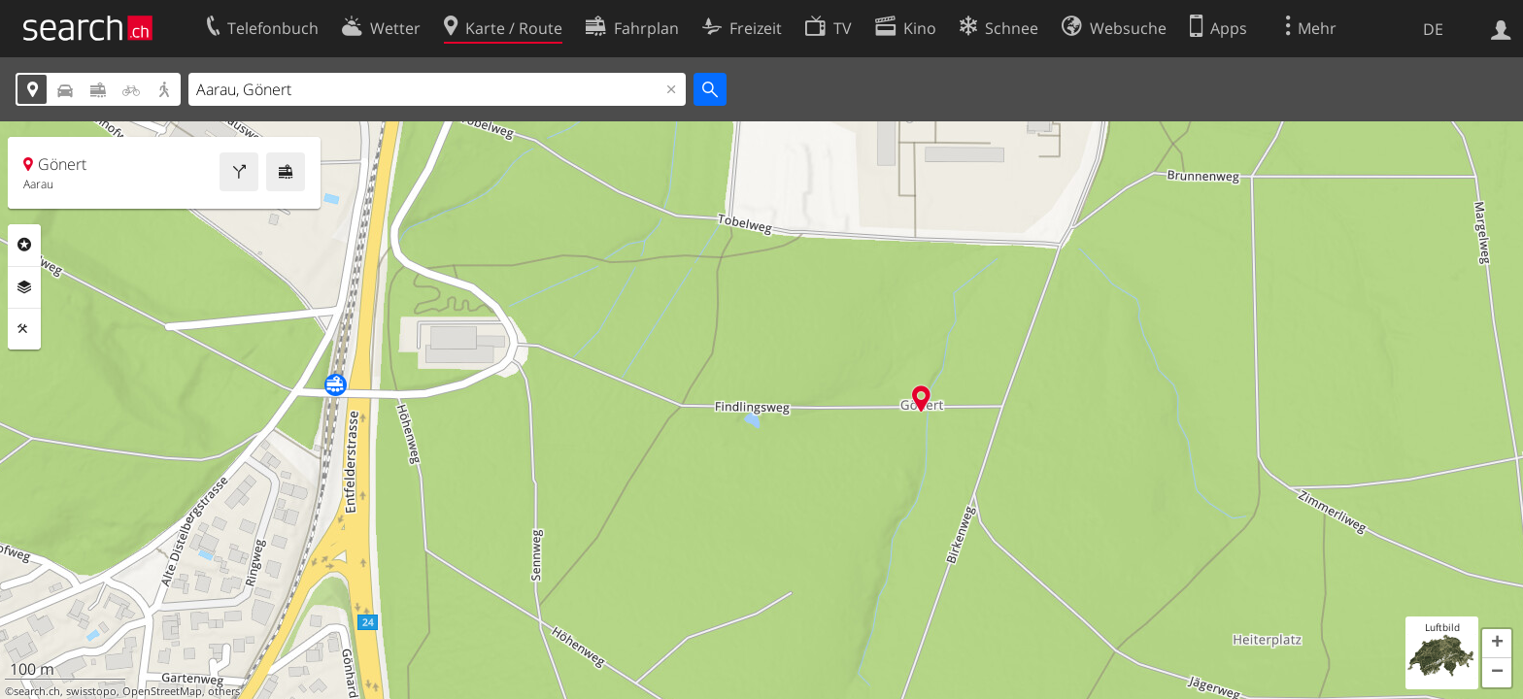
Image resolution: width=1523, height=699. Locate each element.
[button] (1496, 643)
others (224, 691)
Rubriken (24, 244)
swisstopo (91, 691)
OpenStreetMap (162, 691)
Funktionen (24, 329)
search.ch (37, 691)
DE (1433, 29)
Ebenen (24, 287)
